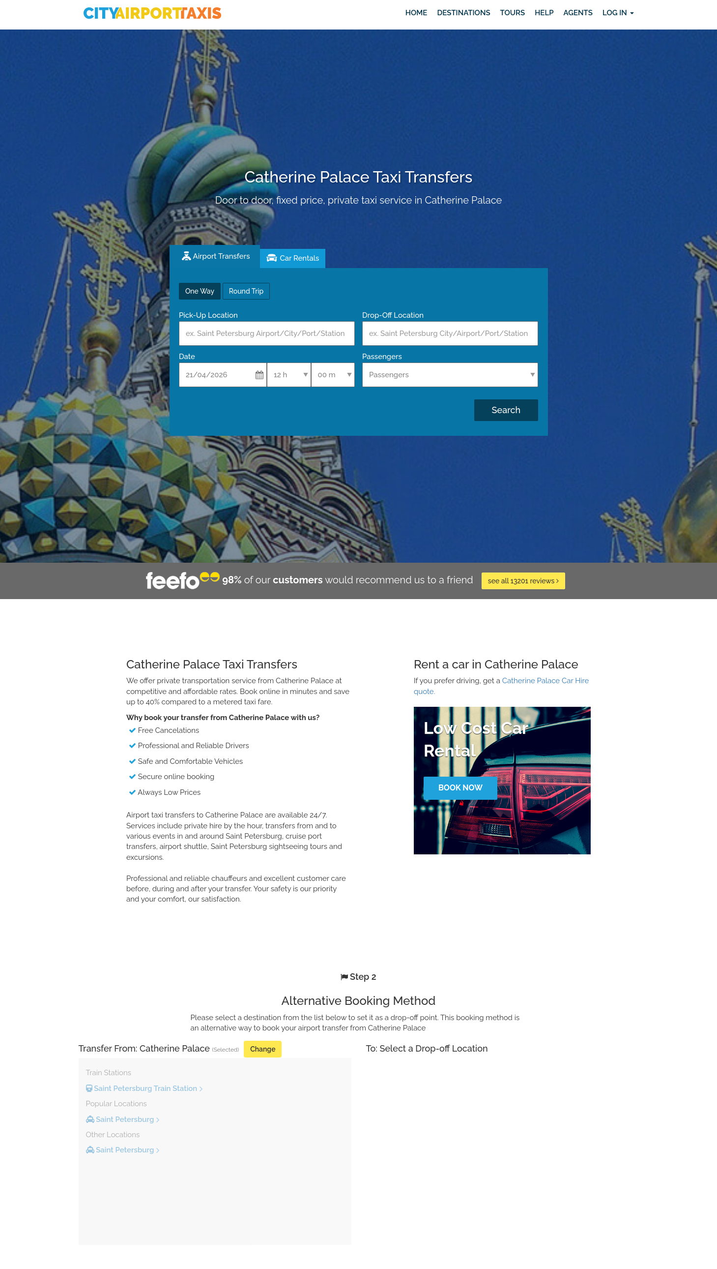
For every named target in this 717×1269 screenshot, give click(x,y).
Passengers (382, 356)
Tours (512, 12)
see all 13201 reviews (523, 581)
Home (416, 12)
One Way (199, 291)
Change (262, 1049)
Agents (577, 12)
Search (506, 410)
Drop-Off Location (393, 315)
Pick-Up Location (208, 315)
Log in (618, 12)
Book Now (460, 787)
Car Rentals (299, 258)
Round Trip (246, 291)
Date (187, 356)
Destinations (463, 12)
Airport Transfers (221, 256)
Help (544, 12)
